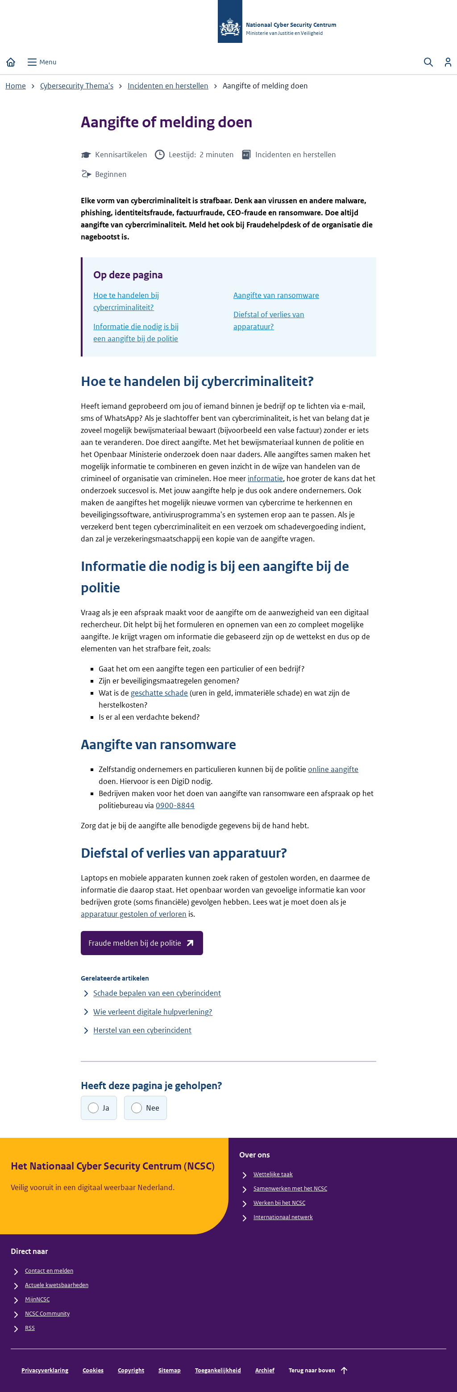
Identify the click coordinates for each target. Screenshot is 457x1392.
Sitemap (169, 1370)
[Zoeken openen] (428, 62)
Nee (152, 1108)
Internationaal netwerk (283, 1217)
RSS (30, 1328)
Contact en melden (49, 1271)
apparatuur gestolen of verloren (134, 914)
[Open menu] (41, 62)
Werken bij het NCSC (279, 1203)
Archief (264, 1370)
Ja (106, 1108)
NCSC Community (47, 1313)
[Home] (10, 62)
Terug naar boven (319, 1370)
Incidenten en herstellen (168, 86)
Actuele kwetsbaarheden (56, 1285)
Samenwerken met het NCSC (290, 1188)
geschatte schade (159, 693)
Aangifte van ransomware (276, 295)
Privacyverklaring (44, 1370)
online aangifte (333, 769)
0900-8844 (175, 805)
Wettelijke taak (273, 1174)
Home (15, 86)
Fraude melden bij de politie (141, 943)
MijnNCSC (37, 1299)
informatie (265, 478)
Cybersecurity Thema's (76, 86)
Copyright (131, 1370)
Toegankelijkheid (218, 1370)
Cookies (93, 1370)
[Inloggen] (448, 62)
